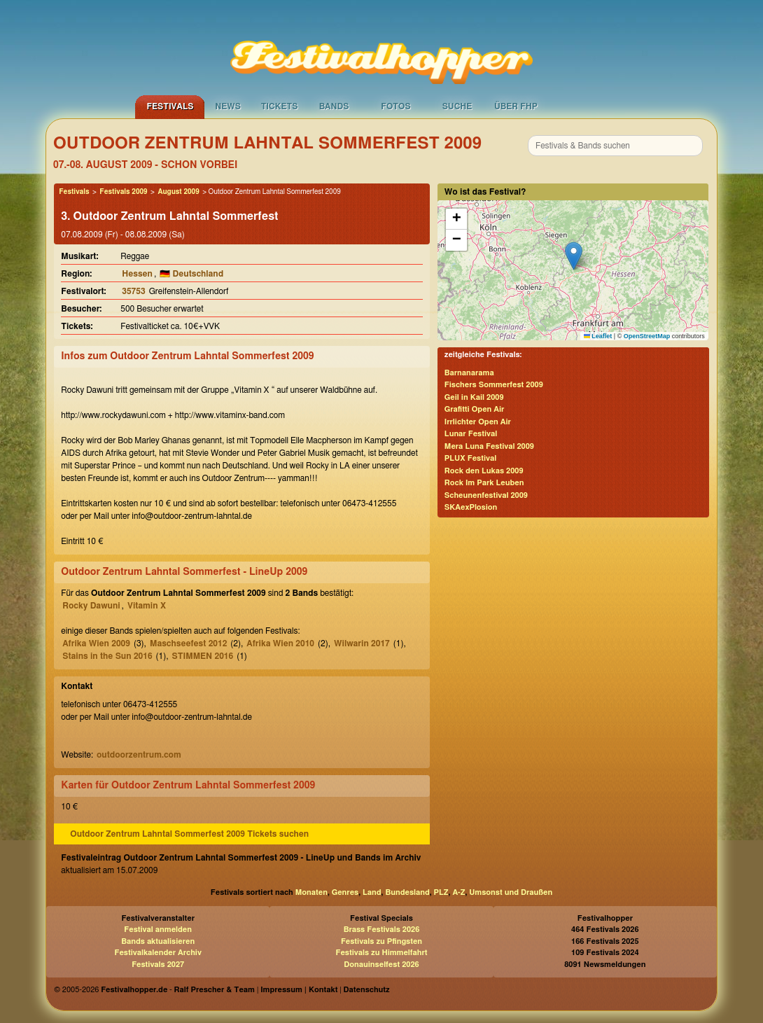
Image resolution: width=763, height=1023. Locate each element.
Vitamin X (146, 605)
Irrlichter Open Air (477, 422)
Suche (457, 106)
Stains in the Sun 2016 (107, 656)
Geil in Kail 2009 (474, 397)
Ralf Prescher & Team (214, 990)
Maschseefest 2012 (188, 643)
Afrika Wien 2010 (280, 643)
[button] (573, 256)
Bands (334, 106)
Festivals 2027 (158, 964)
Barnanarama (469, 373)
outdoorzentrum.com (139, 755)
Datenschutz (367, 990)
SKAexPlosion (470, 507)
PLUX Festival (470, 458)
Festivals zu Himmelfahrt (381, 952)
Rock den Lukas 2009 (484, 471)
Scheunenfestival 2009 (486, 495)
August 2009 (178, 191)
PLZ (441, 892)
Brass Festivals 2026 (382, 929)
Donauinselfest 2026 (381, 964)
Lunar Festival (470, 434)
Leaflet (598, 336)
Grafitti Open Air (474, 409)
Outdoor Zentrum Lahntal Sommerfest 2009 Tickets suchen (189, 834)
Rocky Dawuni (91, 605)
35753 (133, 291)
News (228, 106)
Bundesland (407, 892)
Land (372, 892)
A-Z (458, 892)
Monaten (311, 892)
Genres (345, 892)
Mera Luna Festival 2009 (489, 446)
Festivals (169, 106)
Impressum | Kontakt (298, 990)
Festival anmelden (158, 929)
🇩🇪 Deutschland (191, 274)
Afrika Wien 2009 (96, 643)
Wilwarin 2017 (362, 643)
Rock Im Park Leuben (484, 483)
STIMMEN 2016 (203, 656)
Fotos (395, 106)
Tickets (279, 106)
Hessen (137, 274)
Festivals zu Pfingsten (381, 941)
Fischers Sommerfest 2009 (493, 385)
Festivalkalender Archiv (157, 952)
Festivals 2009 (123, 191)
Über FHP (516, 106)
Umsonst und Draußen (510, 892)
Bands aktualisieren (158, 941)
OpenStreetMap (647, 336)
